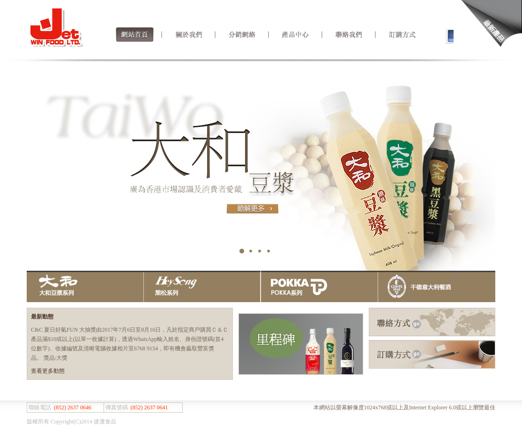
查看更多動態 (48, 371)
